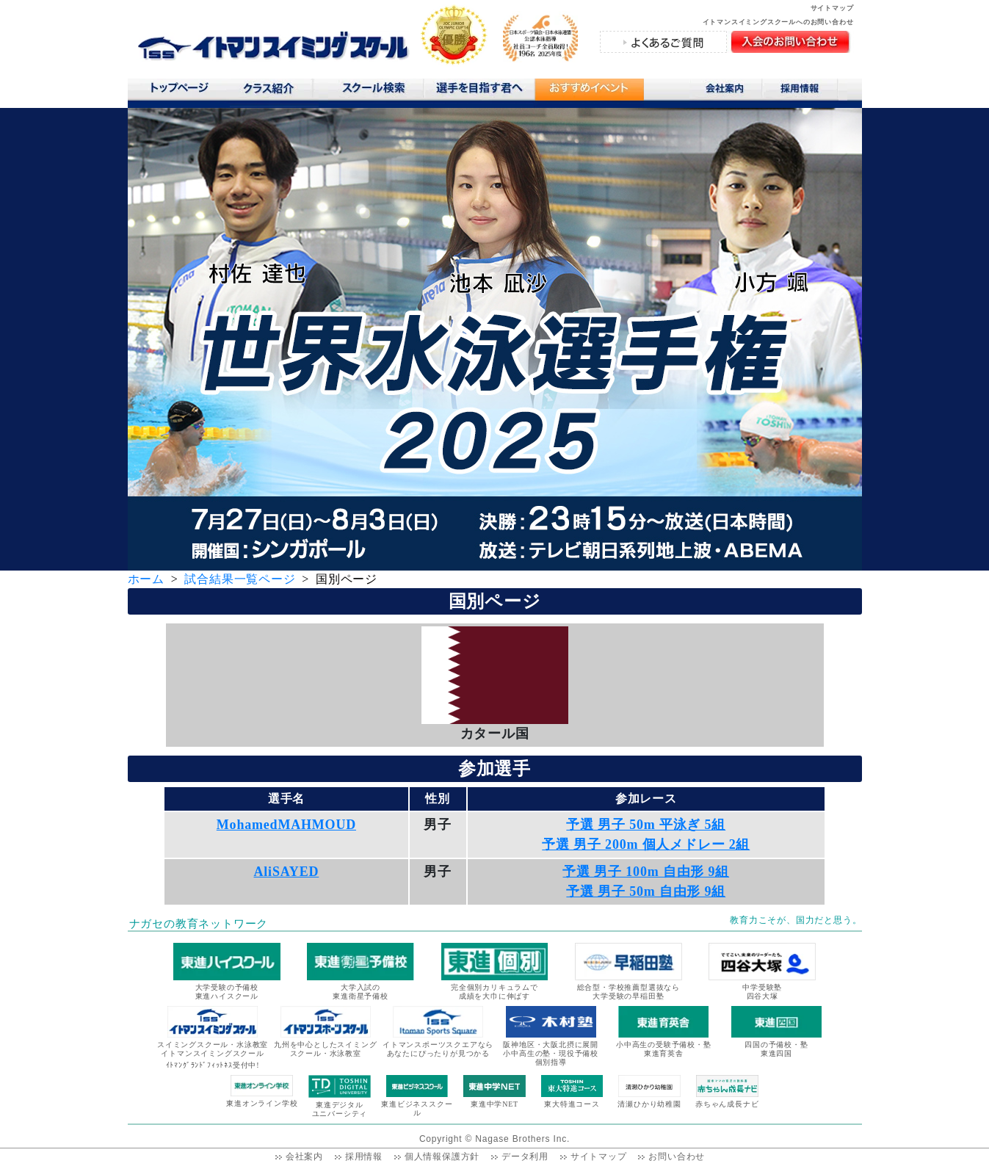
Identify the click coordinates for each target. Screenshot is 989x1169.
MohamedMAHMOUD (286, 824)
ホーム (146, 579)
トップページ (179, 91)
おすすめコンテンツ (589, 93)
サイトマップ (832, 8)
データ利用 (524, 1156)
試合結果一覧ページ (239, 579)
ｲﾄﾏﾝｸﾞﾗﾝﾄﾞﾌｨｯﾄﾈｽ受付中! (213, 1065)
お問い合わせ (676, 1156)
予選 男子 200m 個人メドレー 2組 (646, 844)
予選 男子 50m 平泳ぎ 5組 (645, 824)
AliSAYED (286, 871)
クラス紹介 (274, 93)
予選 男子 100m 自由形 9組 (645, 871)
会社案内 (726, 91)
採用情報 (805, 91)
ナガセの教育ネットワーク (199, 924)
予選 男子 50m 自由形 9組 (645, 891)
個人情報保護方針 (442, 1156)
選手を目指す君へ (479, 91)
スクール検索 (376, 91)
